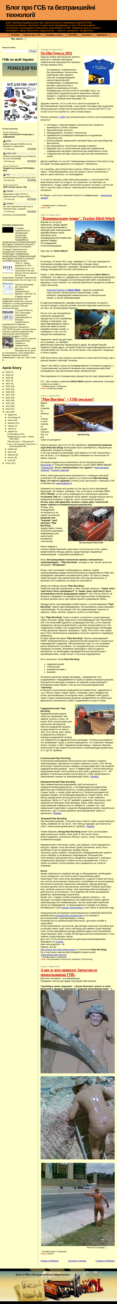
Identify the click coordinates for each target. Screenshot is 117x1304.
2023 (8, 378)
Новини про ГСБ (32, 35)
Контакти (87, 35)
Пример (90, 826)
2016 (8, 398)
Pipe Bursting (87, 959)
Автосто (50, 1254)
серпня (11, 426)
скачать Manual (60, 470)
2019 (8, 389)
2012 (8, 409)
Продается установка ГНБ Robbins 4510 (19, 169)
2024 (8, 375)
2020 (8, 386)
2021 (8, 383)
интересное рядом (55, 388)
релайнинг (76, 959)
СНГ (49, 208)
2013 (8, 406)
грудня (11, 414)
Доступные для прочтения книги (58, 949)
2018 (8, 392)
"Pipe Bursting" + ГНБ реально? (67, 399)
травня (11, 449)
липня (11, 429)
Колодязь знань (54, 35)
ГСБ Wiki (73, 35)
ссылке (59, 941)
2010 (8, 463)
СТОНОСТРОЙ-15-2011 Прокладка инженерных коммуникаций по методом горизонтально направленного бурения (17, 317)
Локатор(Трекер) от (63, 290)
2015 (8, 400)
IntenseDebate (20, 215)
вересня (12, 423)
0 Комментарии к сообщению (54, 205)
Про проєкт (18, 39)
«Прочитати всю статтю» (54, 954)
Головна (15, 35)
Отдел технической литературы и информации (18, 135)
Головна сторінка (77, 1260)
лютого (11, 457)
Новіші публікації (49, 1260)
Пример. (94, 776)
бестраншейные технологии (59, 959)
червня (11, 431)
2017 (8, 395)
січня (10, 460)
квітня (11, 452)
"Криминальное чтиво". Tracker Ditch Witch (78, 218)
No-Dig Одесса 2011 (56, 53)
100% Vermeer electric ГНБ (15, 187)
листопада (13, 417)
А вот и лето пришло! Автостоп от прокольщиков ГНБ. (69, 972)
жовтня (11, 420)
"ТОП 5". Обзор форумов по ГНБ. (23, 264)
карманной (47, 467)
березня (12, 455)
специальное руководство (69, 915)
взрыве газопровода (72, 907)
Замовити (102, 35)
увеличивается (64, 483)
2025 (8, 372)
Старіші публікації (105, 1260)
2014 (8, 403)
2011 (8, 412)
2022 (8, 380)
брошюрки (46, 464)
